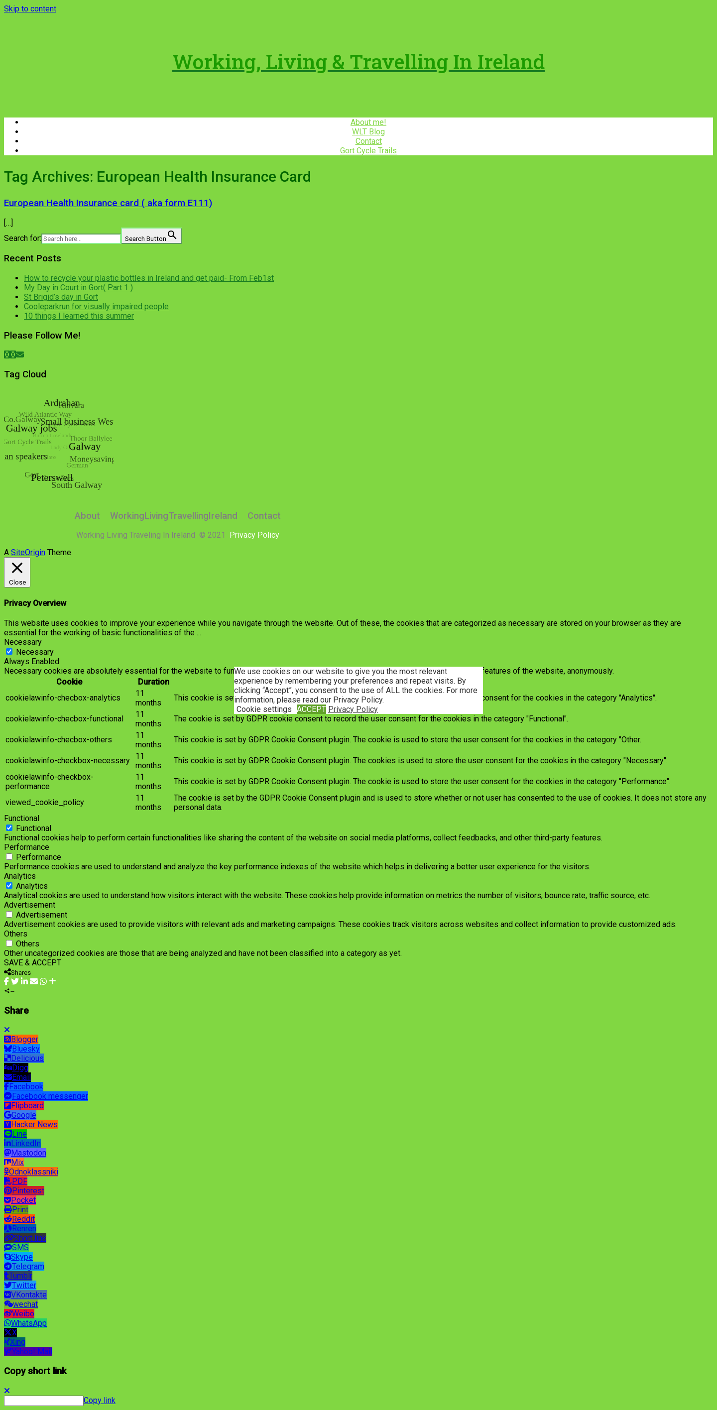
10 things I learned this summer (79, 316)
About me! (368, 122)
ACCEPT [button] (311, 709)
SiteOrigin (28, 552)
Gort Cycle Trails (368, 150)
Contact (369, 141)
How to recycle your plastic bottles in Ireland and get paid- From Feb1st (149, 278)
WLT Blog (368, 131)
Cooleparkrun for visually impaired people (96, 306)
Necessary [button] (23, 642)
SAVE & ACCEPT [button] (32, 962)
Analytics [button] (20, 876)
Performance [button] (26, 847)
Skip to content (30, 8)
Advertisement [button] (29, 905)
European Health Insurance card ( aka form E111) (108, 203)
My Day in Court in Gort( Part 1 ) (78, 287)
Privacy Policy (353, 709)
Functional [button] (21, 818)
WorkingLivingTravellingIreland (174, 515)
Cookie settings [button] (264, 709)
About (87, 515)
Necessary (35, 652)
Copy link (100, 1400)
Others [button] (15, 934)
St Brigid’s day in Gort (61, 297)
